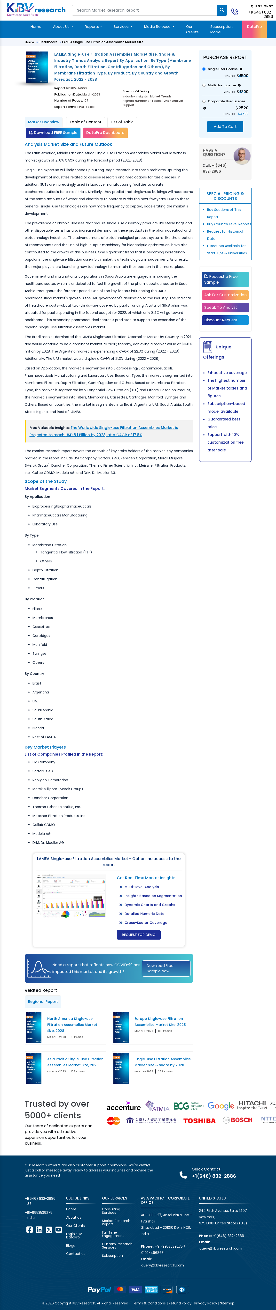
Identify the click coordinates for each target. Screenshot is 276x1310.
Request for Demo (139, 934)
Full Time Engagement (113, 1234)
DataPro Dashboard (105, 132)
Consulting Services (111, 1210)
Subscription (112, 1255)
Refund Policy (180, 1303)
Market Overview (43, 122)
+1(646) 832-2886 (260, 14)
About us (73, 1217)
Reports (92, 26)
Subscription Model (221, 29)
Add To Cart (225, 126)
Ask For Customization (225, 295)
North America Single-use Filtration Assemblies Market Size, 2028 (72, 1024)
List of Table (122, 122)
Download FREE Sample (53, 132)
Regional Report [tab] (43, 1001)
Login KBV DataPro (74, 1235)
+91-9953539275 (38, 1212)
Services (122, 26)
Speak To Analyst (220, 307)
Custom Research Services (117, 1245)
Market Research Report (116, 1222)
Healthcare (48, 42)
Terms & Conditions (149, 1303)
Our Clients (192, 29)
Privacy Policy (205, 1303)
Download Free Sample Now (160, 968)
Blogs (70, 1245)
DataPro (254, 26)
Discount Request (220, 320)
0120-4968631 (153, 1252)
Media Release (158, 26)
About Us (62, 26)
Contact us (75, 1253)
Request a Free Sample (221, 279)
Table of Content (86, 122)
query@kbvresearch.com (162, 1265)
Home (36, 26)
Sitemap (227, 1303)
